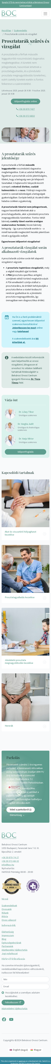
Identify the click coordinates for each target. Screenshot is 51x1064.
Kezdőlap (6, 30)
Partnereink (7, 946)
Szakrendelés (20, 30)
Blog (4, 939)
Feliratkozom (13, 1002)
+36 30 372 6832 (25, 116)
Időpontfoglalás (26, 452)
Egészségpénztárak (11, 942)
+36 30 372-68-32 (10, 861)
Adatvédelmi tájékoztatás (14, 1008)
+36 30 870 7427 (25, 109)
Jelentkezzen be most (24, 328)
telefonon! (23, 331)
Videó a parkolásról (20, 809)
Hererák (9, 725)
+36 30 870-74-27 (10, 857)
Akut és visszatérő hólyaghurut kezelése (20, 533)
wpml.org (22, 1061)
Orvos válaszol (9, 920)
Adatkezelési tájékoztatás (14, 950)
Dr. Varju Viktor (26, 438)
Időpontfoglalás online (25, 101)
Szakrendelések (9, 905)
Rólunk (5, 913)
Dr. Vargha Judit (26, 424)
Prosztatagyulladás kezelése (20, 597)
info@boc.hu (8, 864)
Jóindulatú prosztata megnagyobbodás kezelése (19, 662)
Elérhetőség (17, 815)
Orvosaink (7, 909)
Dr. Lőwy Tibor (26, 412)
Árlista (5, 916)
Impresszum (8, 935)
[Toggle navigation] (45, 14)
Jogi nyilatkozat (10, 953)
